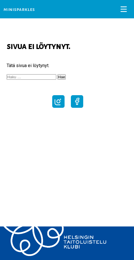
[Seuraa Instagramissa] (58, 108)
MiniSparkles (19, 9)
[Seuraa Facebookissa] (77, 108)
